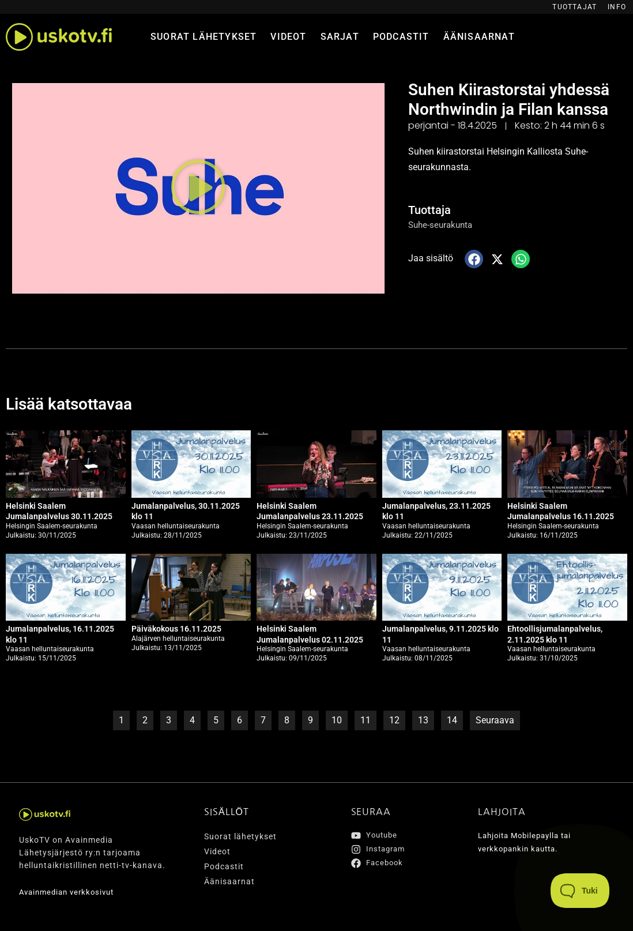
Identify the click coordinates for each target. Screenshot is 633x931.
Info (617, 7)
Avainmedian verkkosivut (70, 891)
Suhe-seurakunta (442, 224)
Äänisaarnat (479, 36)
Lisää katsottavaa (73, 403)
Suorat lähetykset (203, 36)
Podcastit (401, 36)
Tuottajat (574, 7)
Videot (288, 36)
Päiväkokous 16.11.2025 (176, 628)
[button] (198, 188)
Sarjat (340, 36)
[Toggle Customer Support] (580, 890)
